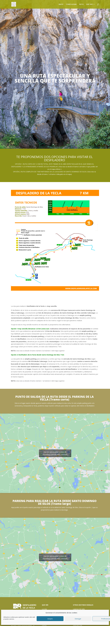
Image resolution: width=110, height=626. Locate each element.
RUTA (81, 4)
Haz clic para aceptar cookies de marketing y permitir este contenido (55, 453)
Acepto (50, 619)
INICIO (61, 4)
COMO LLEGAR (71, 4)
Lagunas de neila (79, 609)
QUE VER (89, 4)
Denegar (78, 619)
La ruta (44, 609)
